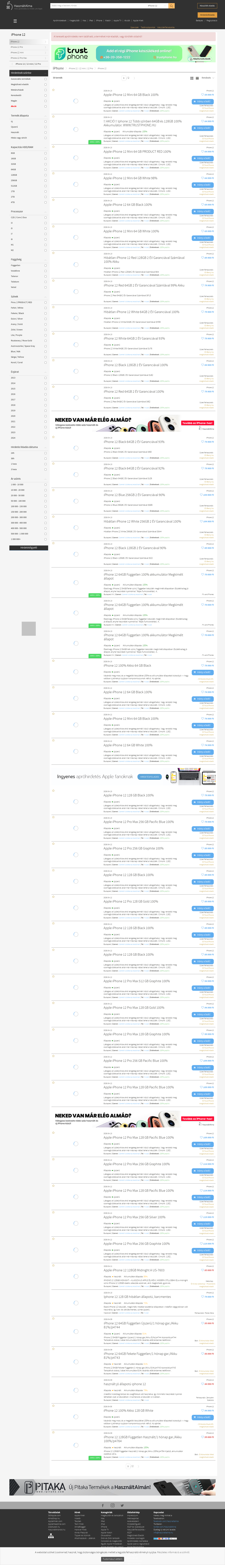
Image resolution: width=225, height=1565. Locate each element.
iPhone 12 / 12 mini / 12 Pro (28, 64)
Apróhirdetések (60, 20)
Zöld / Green (29, 329)
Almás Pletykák (81, 1532)
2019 (29, 410)
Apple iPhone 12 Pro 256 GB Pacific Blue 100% (136, 1061)
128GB (29, 175)
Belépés (200, 20)
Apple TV (117, 20)
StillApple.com (54, 1515)
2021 (29, 421)
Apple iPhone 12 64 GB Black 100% (128, 205)
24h (29, 453)
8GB (29, 153)
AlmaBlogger (80, 1527)
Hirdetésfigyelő (28, 548)
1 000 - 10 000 (29, 484)
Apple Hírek (138, 20)
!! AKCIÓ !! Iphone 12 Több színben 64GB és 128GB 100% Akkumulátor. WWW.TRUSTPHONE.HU (143, 124)
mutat (146, 111)
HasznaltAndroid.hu (56, 1529)
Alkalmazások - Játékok (85, 1538)
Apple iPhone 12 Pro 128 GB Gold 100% (131, 902)
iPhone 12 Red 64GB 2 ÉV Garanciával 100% (134, 392)
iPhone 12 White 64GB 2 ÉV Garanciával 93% (134, 339)
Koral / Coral (29, 362)
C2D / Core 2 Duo (29, 217)
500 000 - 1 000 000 (29, 533)
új (29, 121)
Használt (29, 132)
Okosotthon (106, 1535)
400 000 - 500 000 (29, 528)
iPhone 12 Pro (17, 47)
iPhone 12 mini (17, 52)
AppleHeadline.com (56, 1524)
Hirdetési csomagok (136, 1538)
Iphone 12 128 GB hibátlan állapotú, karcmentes (137, 1297)
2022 (29, 427)
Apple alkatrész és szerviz (112, 1546)
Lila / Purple (29, 335)
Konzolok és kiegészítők (111, 1541)
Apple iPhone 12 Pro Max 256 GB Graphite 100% (137, 1164)
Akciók (127, 20)
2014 (29, 383)
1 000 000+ (29, 539)
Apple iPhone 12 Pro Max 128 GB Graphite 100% (137, 1034)
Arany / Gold (29, 324)
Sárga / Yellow (29, 357)
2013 (29, 377)
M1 (29, 244)
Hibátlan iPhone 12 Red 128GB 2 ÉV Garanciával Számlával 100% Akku (144, 260)
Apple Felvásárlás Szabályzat (135, 1554)
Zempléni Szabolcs (210, 1399)
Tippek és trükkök (82, 1535)
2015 (29, 388)
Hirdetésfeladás (207, 15)
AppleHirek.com (55, 1521)
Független (29, 265)
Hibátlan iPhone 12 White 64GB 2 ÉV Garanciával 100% (141, 312)
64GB (29, 169)
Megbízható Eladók (135, 1535)
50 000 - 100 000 (29, 501)
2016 (29, 394)
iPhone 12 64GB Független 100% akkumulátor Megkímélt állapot (143, 577)
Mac (84, 20)
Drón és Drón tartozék (110, 1538)
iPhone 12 (152, 5)
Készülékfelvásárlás (166, 27)
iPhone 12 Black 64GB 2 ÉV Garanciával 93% (134, 442)
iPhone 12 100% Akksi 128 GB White (128, 1411)
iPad (91, 20)
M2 (29, 250)
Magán (29, 100)
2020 (29, 416)
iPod (103, 1524)
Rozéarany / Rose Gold (29, 340)
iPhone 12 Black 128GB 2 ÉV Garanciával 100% (136, 365)
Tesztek (78, 1521)
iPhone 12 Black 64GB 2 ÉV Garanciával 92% (134, 469)
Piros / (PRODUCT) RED (29, 302)
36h (29, 458)
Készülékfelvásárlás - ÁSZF (136, 1531)
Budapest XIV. (109, 594)
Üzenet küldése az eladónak (129, 111)
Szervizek (134, 27)
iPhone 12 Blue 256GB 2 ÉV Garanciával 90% (134, 495)
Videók (78, 1518)
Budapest (107, 111)
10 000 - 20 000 (29, 490)
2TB (29, 196)
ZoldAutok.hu (54, 1527)
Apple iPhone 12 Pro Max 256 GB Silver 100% (134, 1217)
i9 (29, 239)
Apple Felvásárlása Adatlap (135, 1548)
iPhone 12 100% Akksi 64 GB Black (127, 666)
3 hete (29, 469)
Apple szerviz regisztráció (138, 1544)
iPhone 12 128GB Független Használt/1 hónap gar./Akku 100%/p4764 (143, 1439)
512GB (29, 186)
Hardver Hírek (81, 1529)
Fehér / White (29, 307)
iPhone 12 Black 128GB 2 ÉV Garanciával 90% (135, 548)
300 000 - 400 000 (29, 522)
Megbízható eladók (29, 84)
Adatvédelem (133, 1521)
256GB (29, 180)
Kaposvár (107, 1313)
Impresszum (132, 1515)
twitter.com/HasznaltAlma (165, 1527)
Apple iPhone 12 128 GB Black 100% (129, 795)
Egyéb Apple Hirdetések (111, 1544)
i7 (29, 233)
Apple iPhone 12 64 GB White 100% (128, 745)
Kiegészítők (75, 20)
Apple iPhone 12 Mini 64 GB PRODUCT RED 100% (137, 152)
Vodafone (29, 270)
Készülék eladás (207, 5)
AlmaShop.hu (54, 1518)
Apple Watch (106, 1532)
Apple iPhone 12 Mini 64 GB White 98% (130, 178)
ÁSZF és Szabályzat (135, 1527)
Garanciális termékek (29, 79)
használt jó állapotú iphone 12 (125, 1384)
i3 (29, 223)
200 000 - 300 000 (29, 517)
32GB (29, 164)
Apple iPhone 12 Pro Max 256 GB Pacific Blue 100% (139, 822)
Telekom (29, 281)
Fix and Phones (208, 594)
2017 (29, 399)
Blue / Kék (29, 351)
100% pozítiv (165, 111)
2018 (29, 405)
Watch (108, 20)
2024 (29, 438)
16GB (29, 158)
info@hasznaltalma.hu (163, 1532)
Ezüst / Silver (29, 318)
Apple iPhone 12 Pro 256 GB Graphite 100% (134, 849)
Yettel (29, 287)
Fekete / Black (29, 313)
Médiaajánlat (133, 1518)
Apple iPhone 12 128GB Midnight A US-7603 (134, 1270)
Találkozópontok (148, 27)
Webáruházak (29, 90)
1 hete (29, 464)
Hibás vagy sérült (29, 137)
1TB (29, 191)
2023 (29, 432)
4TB (29, 202)
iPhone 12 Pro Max (19, 58)
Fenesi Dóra (209, 1313)
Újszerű (29, 127)
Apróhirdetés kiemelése (137, 1541)
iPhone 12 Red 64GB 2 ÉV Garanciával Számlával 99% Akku (144, 286)
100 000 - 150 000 (29, 506)
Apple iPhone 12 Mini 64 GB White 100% (131, 231)
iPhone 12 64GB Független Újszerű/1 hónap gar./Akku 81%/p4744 (141, 1326)
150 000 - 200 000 (29, 512)
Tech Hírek (79, 1524)
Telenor (29, 276)
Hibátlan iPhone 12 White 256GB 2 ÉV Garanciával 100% (142, 522)
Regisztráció (212, 20)
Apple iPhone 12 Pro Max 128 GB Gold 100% (134, 1008)
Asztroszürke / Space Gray (29, 346)
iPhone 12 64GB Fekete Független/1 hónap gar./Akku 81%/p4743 (140, 1356)
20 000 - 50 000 (29, 495)
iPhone (99, 20)
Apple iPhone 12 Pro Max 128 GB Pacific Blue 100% (139, 1087)
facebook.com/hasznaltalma (166, 1521)
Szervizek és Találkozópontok (134, 1560)
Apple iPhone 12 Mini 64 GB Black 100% (131, 95)
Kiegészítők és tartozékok (112, 1515)
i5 (29, 228)
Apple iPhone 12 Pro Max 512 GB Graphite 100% (137, 981)
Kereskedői (29, 95)
